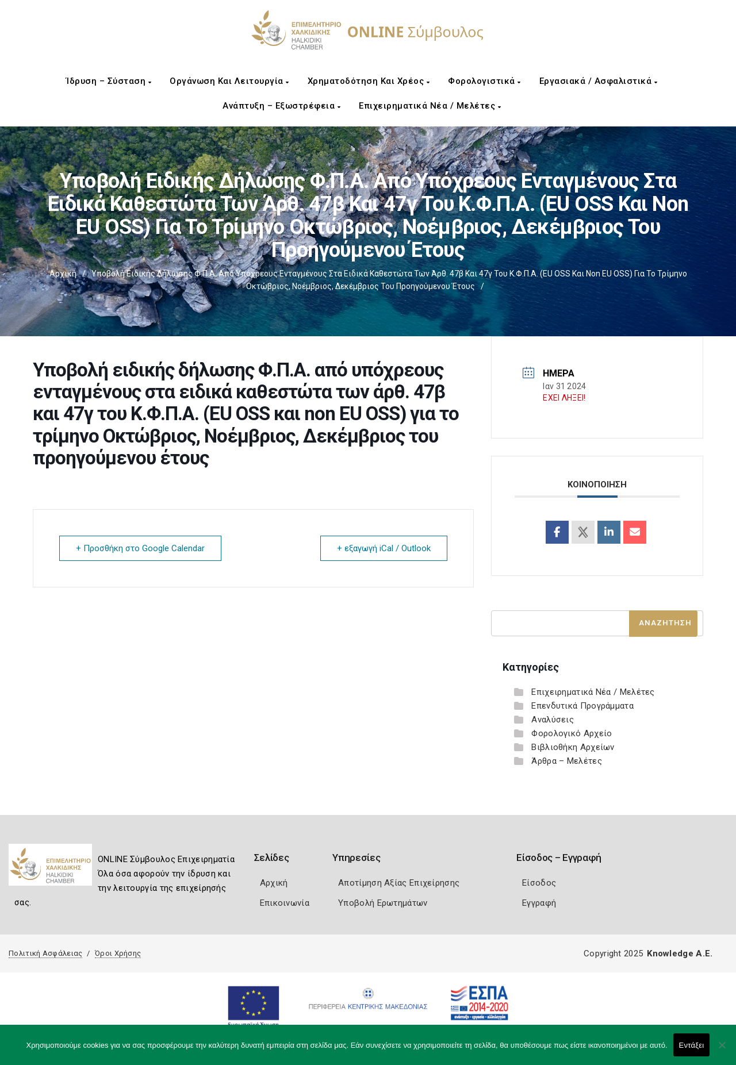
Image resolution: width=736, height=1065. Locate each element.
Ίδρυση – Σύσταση (108, 81)
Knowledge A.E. (679, 953)
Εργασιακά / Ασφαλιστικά (598, 81)
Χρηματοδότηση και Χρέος (369, 81)
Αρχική (62, 273)
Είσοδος (539, 883)
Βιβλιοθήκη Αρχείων (572, 747)
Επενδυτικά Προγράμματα (582, 706)
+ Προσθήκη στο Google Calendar (140, 548)
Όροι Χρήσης (118, 953)
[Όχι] (721, 1050)
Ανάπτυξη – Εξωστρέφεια (281, 106)
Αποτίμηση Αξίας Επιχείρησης (398, 883)
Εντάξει (691, 1045)
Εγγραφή (539, 903)
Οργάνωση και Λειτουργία (229, 81)
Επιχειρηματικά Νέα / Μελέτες (430, 106)
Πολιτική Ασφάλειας (45, 953)
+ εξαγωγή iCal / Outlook (384, 548)
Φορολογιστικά (484, 81)
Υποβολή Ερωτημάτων (382, 903)
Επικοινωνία (284, 903)
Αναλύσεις (552, 719)
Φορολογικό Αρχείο (571, 733)
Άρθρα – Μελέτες (566, 761)
